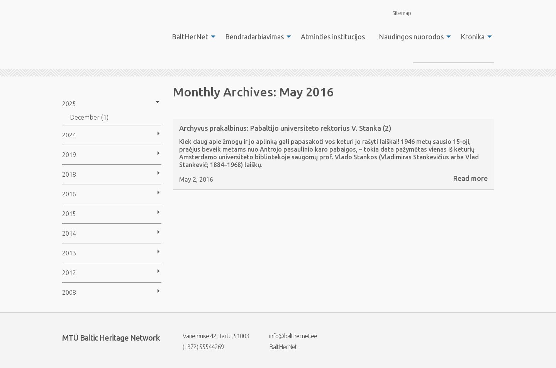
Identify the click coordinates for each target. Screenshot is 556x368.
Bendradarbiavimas (254, 37)
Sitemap (397, 13)
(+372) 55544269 (198, 346)
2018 (69, 174)
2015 (69, 213)
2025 (69, 103)
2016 (69, 194)
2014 (69, 233)
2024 (69, 135)
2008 (69, 292)
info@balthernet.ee (288, 336)
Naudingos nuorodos (411, 37)
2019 (69, 154)
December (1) (89, 117)
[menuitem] (191, 36)
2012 (69, 272)
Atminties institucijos (333, 37)
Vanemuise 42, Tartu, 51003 (211, 336)
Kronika (473, 37)
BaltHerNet (190, 37)
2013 (69, 253)
